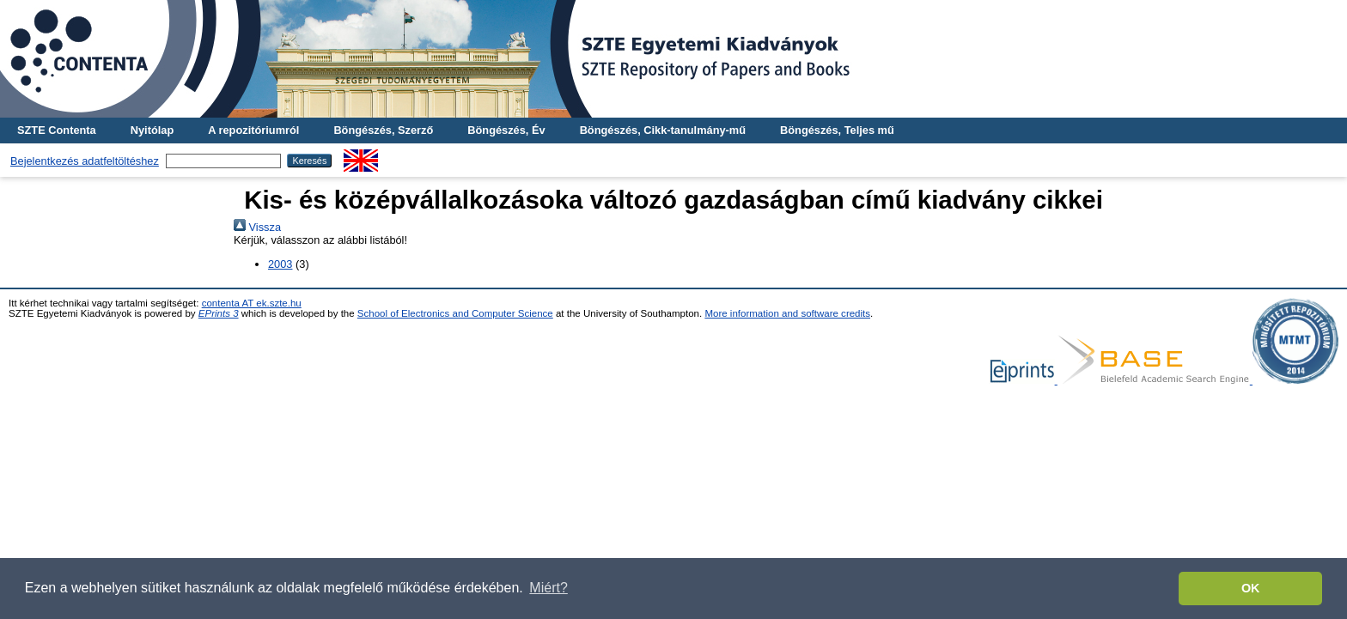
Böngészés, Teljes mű (837, 130)
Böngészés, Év (506, 130)
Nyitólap (152, 130)
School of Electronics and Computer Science (455, 313)
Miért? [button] (548, 587)
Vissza (257, 227)
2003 (280, 264)
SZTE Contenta (56, 130)
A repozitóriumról (253, 130)
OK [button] (1250, 588)
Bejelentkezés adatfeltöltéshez (84, 161)
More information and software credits (787, 313)
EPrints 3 (218, 313)
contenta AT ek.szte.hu (252, 303)
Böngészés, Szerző (383, 130)
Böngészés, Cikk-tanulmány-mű (663, 130)
